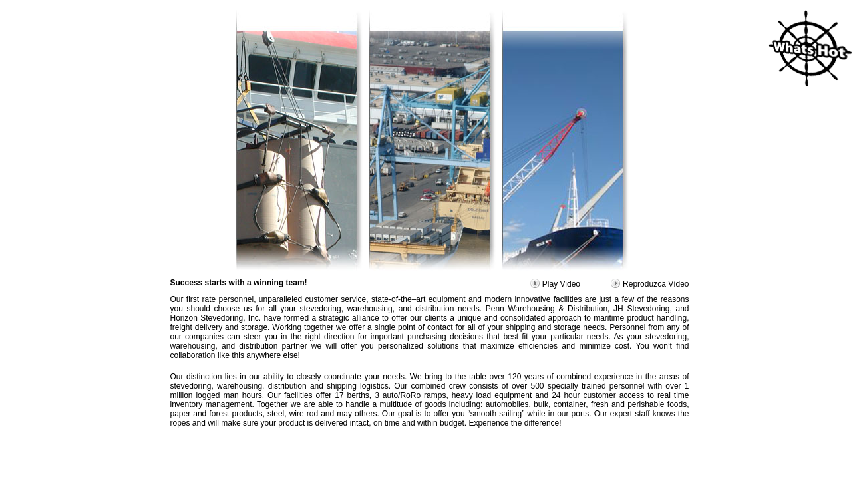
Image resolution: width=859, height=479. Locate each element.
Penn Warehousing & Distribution (546, 308)
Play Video (555, 284)
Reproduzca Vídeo (649, 284)
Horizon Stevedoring (207, 318)
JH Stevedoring (641, 308)
